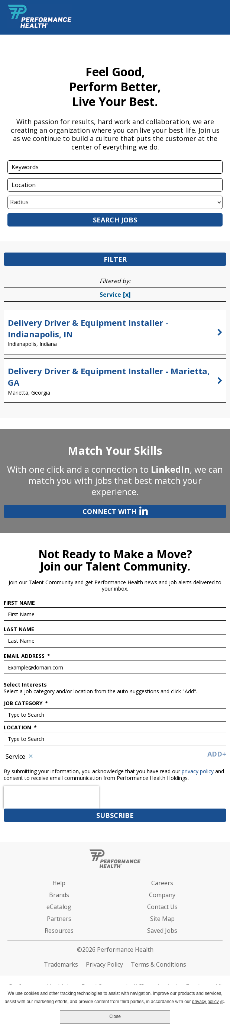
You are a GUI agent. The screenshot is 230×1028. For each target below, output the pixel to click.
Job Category (26, 703)
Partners (59, 919)
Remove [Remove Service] (30, 756)
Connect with (76, 510)
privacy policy (198, 771)
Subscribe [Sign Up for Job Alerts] (115, 815)
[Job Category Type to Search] (115, 715)
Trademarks (61, 964)
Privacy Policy (104, 964)
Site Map (162, 919)
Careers (162, 883)
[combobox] (115, 185)
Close (115, 1016)
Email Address (27, 656)
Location (20, 727)
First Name (19, 603)
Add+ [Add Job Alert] (216, 753)
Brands (59, 895)
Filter (115, 259)
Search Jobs (115, 219)
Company (162, 895)
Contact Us (162, 907)
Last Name (19, 629)
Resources (59, 930)
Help (58, 883)
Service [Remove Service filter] (110, 294)
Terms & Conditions (158, 964)
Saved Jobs (162, 930)
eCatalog (58, 907)
